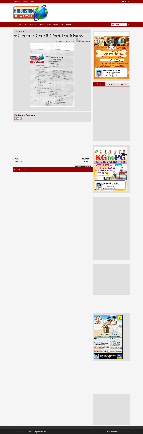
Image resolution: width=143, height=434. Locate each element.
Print (83, 41)
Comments (111, 84)
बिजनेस (42, 24)
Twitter (18, 118)
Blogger (79, 166)
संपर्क (32, 2)
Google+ (21, 118)
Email (87, 41)
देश (20, 24)
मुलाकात (55, 24)
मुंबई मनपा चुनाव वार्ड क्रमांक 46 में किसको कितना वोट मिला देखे (48, 35)
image (27, 31)
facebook (128, 1)
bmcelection (20, 31)
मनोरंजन (48, 24)
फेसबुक (99, 84)
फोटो (61, 24)
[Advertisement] (94, 9)
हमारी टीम (25, 2)
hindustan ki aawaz (123, 432)
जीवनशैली (68, 24)
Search (128, 24)
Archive (123, 84)
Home (16, 24)
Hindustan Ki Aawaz (62, 41)
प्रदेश (25, 24)
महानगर (31, 24)
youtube (123, 1)
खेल (36, 24)
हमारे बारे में (17, 2)
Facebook (15, 118)
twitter (126, 1)
